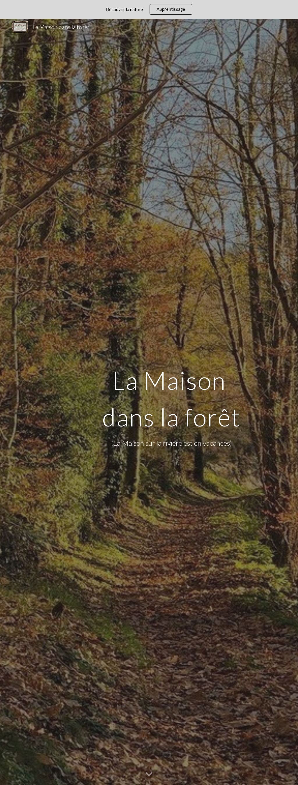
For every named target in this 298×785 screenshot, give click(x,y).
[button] (149, 775)
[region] (149, 9)
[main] (171, 402)
